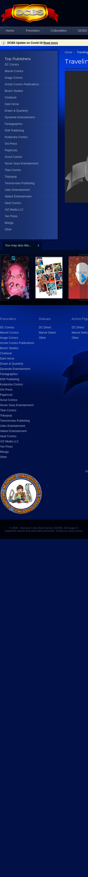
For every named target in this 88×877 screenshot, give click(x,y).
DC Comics (12, 64)
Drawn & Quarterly (16, 110)
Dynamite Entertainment (20, 117)
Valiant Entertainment (18, 196)
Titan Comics (13, 170)
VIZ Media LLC (14, 209)
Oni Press (11, 143)
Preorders (33, 30)
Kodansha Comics (16, 137)
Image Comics (14, 77)
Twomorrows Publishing (19, 183)
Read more (50, 43)
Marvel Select (47, 332)
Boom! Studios (14, 91)
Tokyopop (11, 176)
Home (10, 30)
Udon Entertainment (17, 190)
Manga (9, 222)
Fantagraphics (14, 124)
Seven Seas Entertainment (21, 163)
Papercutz (11, 150)
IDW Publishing (14, 130)
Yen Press (11, 216)
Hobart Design (75, 531)
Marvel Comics (14, 71)
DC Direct (45, 327)
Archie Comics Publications (22, 84)
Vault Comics (13, 203)
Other (8, 229)
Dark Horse (12, 104)
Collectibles (58, 30)
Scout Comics (13, 157)
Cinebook (11, 97)
